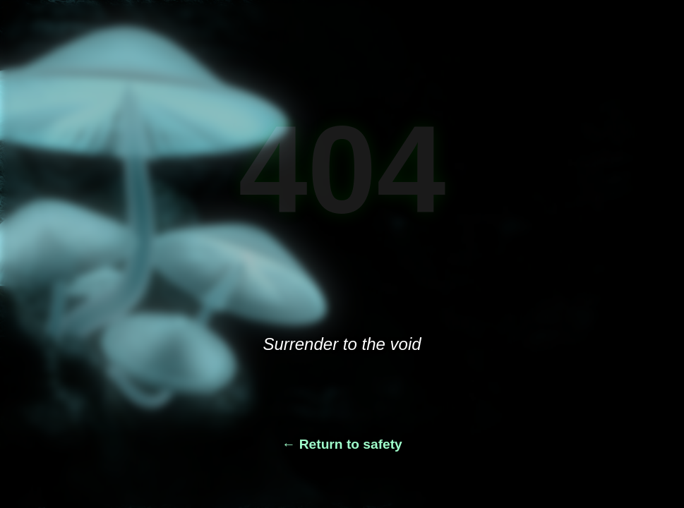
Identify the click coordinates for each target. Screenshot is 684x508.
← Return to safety (342, 444)
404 (342, 169)
